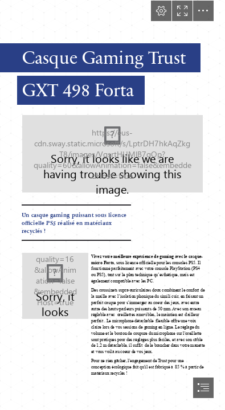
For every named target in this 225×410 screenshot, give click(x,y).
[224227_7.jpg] (55, 285)
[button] (161, 11)
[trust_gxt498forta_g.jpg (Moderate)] (112, 153)
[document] (112, 205)
